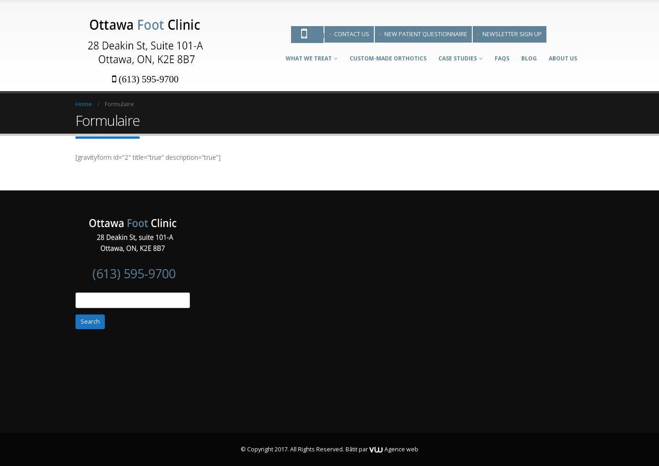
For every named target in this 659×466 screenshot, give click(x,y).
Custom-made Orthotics (388, 58)
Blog (529, 58)
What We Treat (309, 58)
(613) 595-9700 (145, 79)
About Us (563, 58)
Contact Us (349, 34)
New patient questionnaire (423, 34)
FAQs (502, 58)
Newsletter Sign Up (509, 34)
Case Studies (457, 58)
